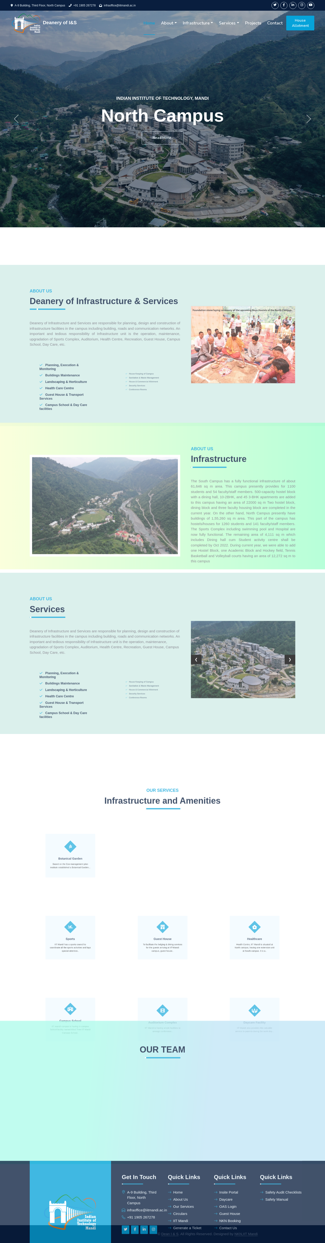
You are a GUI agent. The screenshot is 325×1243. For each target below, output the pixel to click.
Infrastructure (196, 23)
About (167, 23)
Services (227, 23)
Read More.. (163, 137)
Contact (275, 23)
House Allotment (300, 23)
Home (149, 23)
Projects (253, 23)
